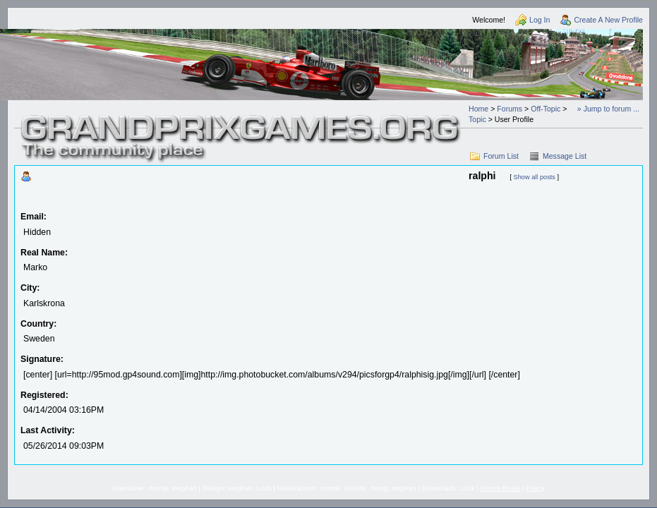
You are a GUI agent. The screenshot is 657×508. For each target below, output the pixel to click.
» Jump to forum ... (608, 108)
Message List (564, 156)
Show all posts (534, 177)
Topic (477, 119)
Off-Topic (545, 108)
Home (478, 108)
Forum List (501, 156)
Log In (539, 20)
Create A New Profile (608, 20)
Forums (509, 108)
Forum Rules (500, 488)
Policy (535, 488)
